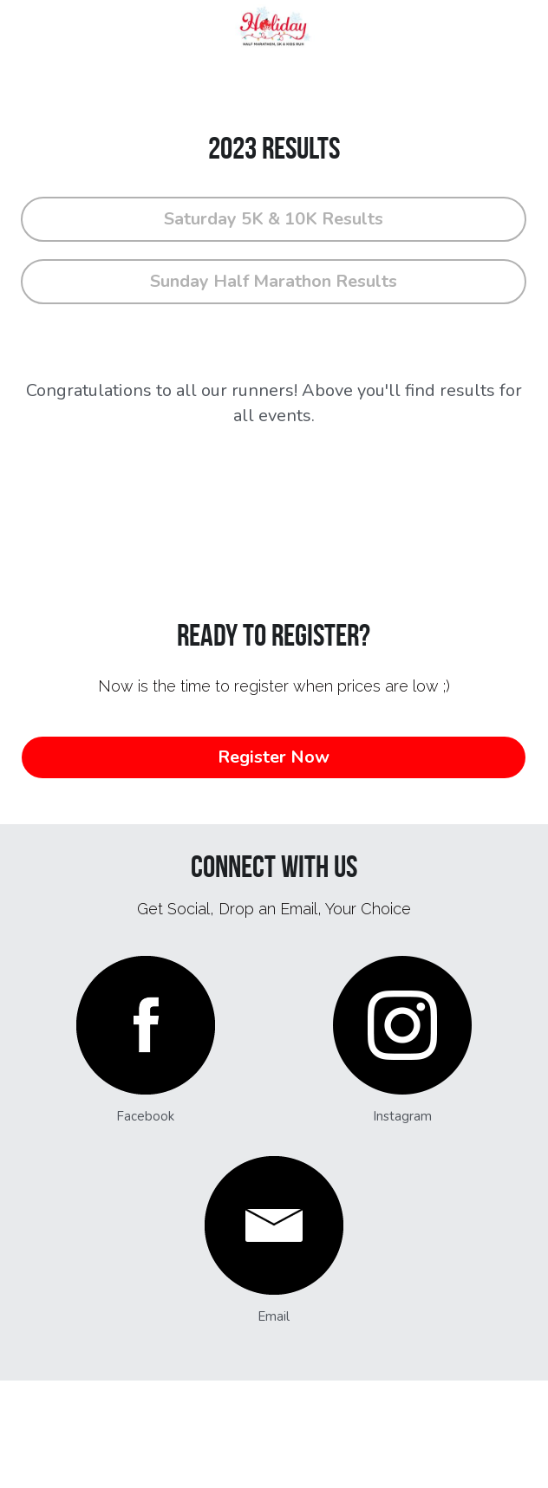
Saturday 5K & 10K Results (273, 219)
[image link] (145, 1025)
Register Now (273, 757)
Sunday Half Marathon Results (273, 281)
